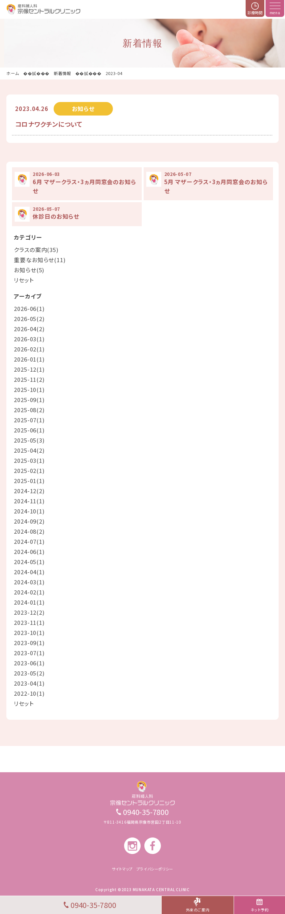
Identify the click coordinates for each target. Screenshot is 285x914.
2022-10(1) (29, 693)
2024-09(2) (29, 521)
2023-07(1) (29, 653)
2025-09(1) (29, 400)
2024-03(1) (29, 582)
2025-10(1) (29, 389)
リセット (24, 280)
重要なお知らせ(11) (40, 260)
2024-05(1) (29, 562)
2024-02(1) (29, 592)
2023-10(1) (29, 632)
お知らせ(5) (29, 270)
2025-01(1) (29, 481)
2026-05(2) (29, 319)
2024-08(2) (29, 531)
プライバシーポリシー (154, 869)
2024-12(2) (29, 491)
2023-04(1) (29, 683)
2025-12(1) (29, 369)
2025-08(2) (29, 410)
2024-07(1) (29, 541)
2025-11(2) (29, 379)
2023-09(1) (29, 643)
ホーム (12, 73)
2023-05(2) (29, 673)
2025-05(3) (29, 440)
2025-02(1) (29, 470)
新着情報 (62, 73)
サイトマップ (122, 869)
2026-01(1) (29, 359)
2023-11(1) (29, 622)
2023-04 (114, 73)
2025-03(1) (29, 460)
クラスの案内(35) (36, 250)
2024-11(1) (29, 501)
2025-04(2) (29, 450)
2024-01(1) (29, 602)
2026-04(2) (29, 329)
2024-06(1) (29, 551)
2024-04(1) (29, 572)
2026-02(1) (29, 349)
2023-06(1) (29, 663)
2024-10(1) (29, 511)
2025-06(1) (29, 430)
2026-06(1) (29, 308)
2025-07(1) (29, 420)
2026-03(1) (29, 339)
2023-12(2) (29, 612)
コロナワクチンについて (48, 124)
